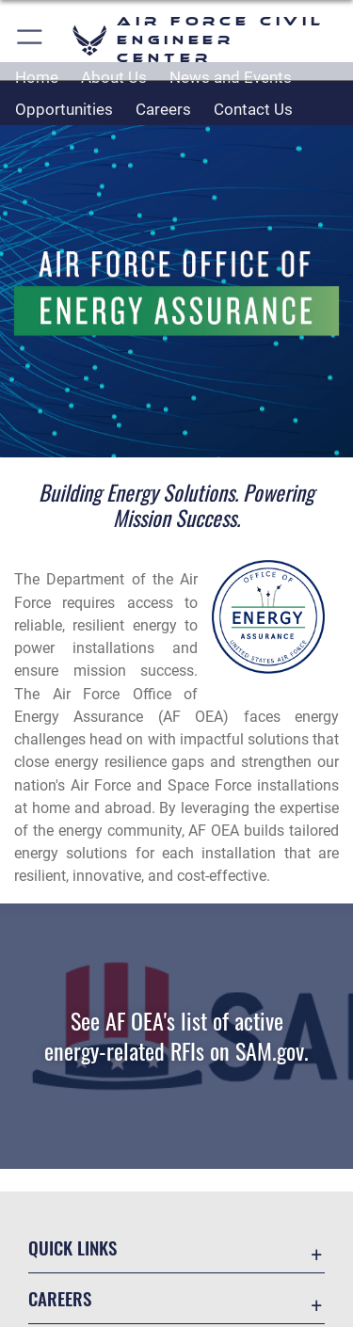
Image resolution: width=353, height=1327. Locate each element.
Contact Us (253, 109)
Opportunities (64, 109)
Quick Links (72, 1247)
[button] (30, 40)
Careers (163, 109)
